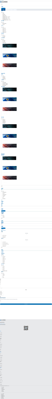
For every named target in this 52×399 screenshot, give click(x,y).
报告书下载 (4, 263)
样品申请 (2, 222)
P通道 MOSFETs (4, 30)
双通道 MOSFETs (4, 31)
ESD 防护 (4, 24)
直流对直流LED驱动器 (5, 84)
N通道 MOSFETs (4, 29)
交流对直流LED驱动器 (5, 83)
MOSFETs (2, 25)
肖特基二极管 (4, 42)
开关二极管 (4, 41)
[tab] (3, 10)
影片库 (3, 277)
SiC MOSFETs (2, 155)
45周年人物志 (2, 253)
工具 (1, 211)
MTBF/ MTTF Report (4, 235)
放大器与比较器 (3, 73)
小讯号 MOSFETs (4, 32)
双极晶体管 (2, 33)
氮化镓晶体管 (2, 154)
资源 (2, 209)
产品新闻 (3, 274)
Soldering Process (4, 246)
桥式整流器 (4, 14)
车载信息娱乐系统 (4, 194)
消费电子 (2, 203)
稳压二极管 (4, 40)
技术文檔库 (2, 212)
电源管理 (2, 201)
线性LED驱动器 (3, 86)
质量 (2, 226)
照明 (1, 204)
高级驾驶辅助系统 (4, 192)
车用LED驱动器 (4, 82)
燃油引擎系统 (4, 198)
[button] (26, 12)
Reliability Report (4, 236)
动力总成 (3, 193)
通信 (1, 205)
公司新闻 (3, 275)
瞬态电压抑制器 (4, 23)
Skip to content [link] (2, 0)
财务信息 (3, 267)
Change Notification (3, 230)
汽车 (1, 189)
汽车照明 (3, 196)
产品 (2, 6)
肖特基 (3, 13)
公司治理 (3, 266)
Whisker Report (4, 237)
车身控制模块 (4, 195)
